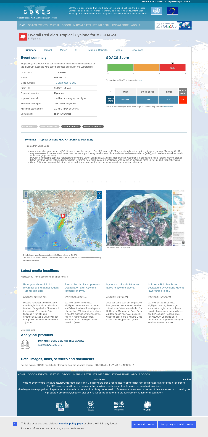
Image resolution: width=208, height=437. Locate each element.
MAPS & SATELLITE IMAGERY (91, 25)
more (28, 330)
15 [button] (134, 182)
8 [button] (101, 182)
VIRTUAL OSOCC (60, 25)
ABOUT (135, 25)
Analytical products (93, 126)
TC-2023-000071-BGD (65, 83)
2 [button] (73, 182)
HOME (21, 25)
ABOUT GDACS (140, 374)
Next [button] (187, 157)
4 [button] (82, 182)
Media (119, 50)
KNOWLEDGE (120, 25)
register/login (175, 1)
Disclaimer (99, 379)
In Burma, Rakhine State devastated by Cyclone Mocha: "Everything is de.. (166, 287)
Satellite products (71, 126)
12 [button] (120, 182)
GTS (77, 50)
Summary (30, 50)
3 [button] (78, 182)
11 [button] (115, 182)
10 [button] (111, 182)
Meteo (63, 50)
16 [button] (139, 182)
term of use (148, 1)
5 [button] (87, 182)
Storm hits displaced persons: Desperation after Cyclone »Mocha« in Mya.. (83, 287)
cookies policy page (71, 423)
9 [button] (106, 182)
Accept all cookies (144, 424)
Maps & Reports (98, 50)
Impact (48, 50)
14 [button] (130, 182)
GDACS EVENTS (38, 25)
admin (187, 1)
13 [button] (125, 182)
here (140, 80)
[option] (104, 150)
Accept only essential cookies (177, 424)
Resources (137, 50)
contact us (160, 1)
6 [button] (92, 182)
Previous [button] (20, 157)
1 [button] (68, 182)
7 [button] (97, 182)
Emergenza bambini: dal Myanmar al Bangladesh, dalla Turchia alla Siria (41, 287)
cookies (187, 379)
